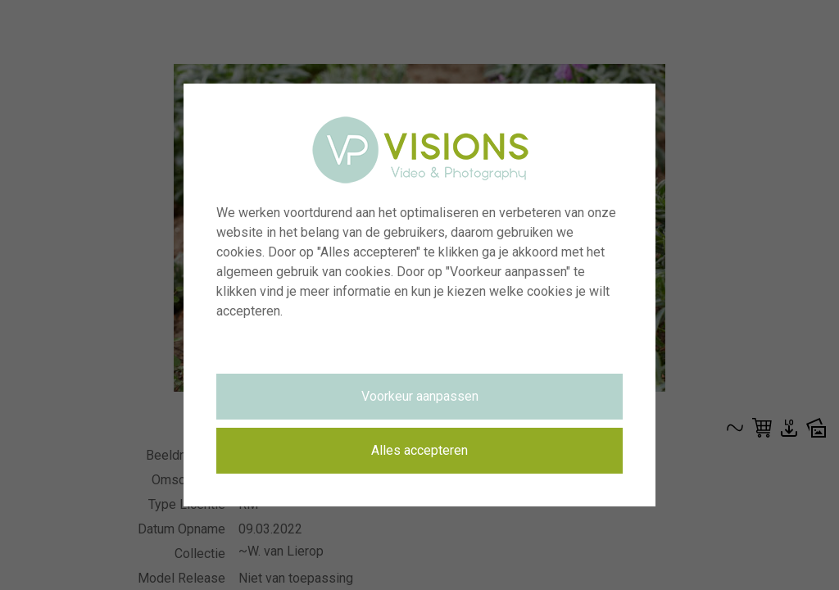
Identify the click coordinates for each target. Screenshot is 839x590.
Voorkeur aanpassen (419, 396)
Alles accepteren (419, 450)
